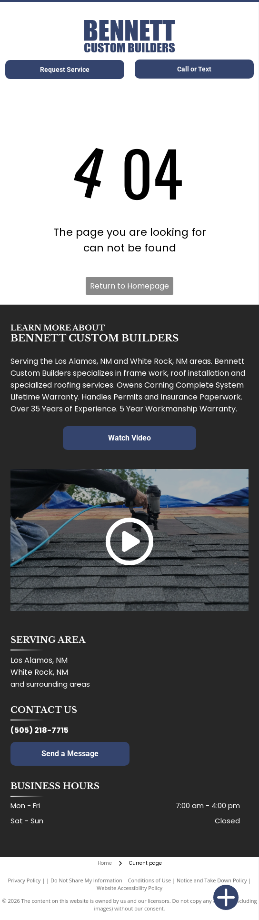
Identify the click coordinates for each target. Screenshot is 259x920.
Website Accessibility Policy (129, 887)
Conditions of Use (149, 880)
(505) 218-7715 (39, 730)
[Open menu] (244, 36)
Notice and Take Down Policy (212, 880)
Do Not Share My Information (86, 880)
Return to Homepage (129, 285)
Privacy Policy (24, 880)
